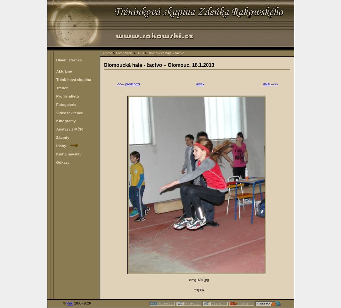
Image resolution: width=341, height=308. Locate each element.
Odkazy (63, 162)
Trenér (62, 88)
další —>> (270, 84)
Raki (70, 303)
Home (107, 53)
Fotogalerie (124, 53)
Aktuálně (64, 71)
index (200, 84)
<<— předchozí (128, 84)
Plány (67, 146)
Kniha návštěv (69, 154)
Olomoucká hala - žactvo (166, 53)
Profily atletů (67, 96)
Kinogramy (66, 121)
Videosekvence (69, 113)
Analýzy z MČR (69, 129)
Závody (62, 137)
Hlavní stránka (69, 60)
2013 (140, 53)
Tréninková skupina (73, 79)
